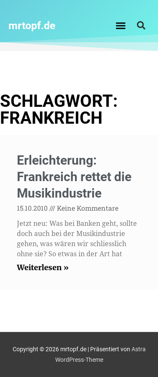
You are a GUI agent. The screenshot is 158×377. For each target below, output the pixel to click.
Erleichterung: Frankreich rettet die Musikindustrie (74, 177)
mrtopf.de (32, 25)
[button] (120, 25)
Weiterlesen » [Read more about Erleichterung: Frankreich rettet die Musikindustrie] (43, 267)
